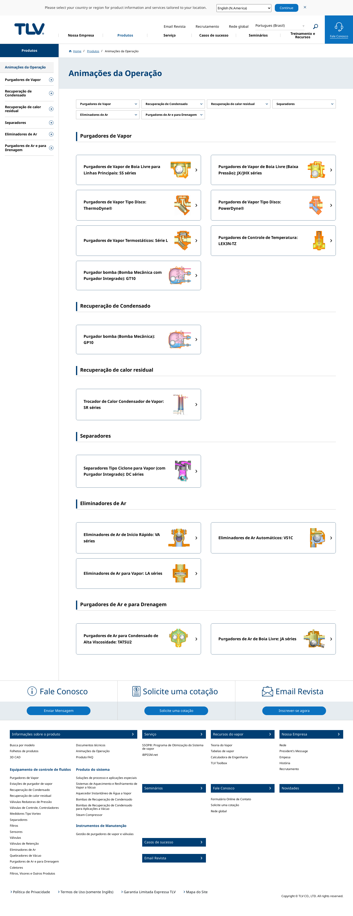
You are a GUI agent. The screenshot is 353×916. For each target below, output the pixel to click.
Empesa (284, 757)
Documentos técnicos (90, 745)
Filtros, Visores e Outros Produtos (32, 873)
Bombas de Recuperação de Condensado (104, 799)
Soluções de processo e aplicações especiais (106, 778)
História (284, 763)
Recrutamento (289, 769)
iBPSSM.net (150, 755)
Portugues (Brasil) (270, 25)
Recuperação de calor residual (30, 796)
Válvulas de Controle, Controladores (34, 808)
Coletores (16, 867)
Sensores (16, 832)
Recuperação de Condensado (30, 790)
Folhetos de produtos (24, 751)
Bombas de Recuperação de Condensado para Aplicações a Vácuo (104, 807)
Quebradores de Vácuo (25, 855)
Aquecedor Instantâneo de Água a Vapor (103, 793)
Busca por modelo (22, 745)
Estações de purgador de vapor (31, 784)
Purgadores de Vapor (24, 778)
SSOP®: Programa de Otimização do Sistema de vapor (172, 747)
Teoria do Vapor (221, 745)
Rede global (219, 811)
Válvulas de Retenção (24, 843)
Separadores (18, 820)
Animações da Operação (93, 751)
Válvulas (15, 838)
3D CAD (15, 757)
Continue (286, 8)
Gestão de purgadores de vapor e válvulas (105, 834)
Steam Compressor (89, 815)
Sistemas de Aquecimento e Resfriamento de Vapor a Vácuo (106, 785)
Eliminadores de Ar (23, 850)
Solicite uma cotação (225, 805)
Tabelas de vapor (222, 751)
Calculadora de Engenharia (229, 757)
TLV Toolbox (219, 763)
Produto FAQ (84, 757)
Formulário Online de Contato (231, 799)
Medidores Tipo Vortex (25, 813)
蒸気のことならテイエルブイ (29, 29)
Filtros (14, 826)
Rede (282, 745)
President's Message (293, 751)
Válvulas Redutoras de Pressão (31, 802)
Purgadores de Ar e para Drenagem (34, 861)
